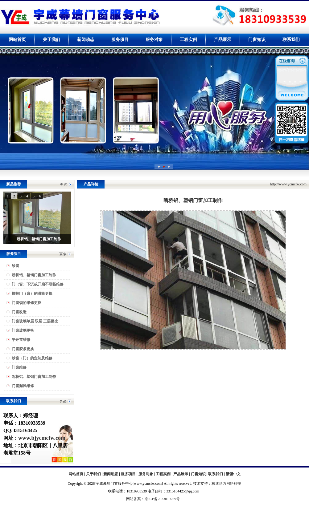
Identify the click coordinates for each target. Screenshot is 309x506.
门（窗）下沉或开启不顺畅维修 (38, 284)
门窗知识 (257, 39)
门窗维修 (19, 367)
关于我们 (51, 39)
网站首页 (17, 39)
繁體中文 (233, 474)
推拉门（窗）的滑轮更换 (32, 293)
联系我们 (291, 39)
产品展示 (222, 39)
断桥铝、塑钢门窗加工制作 (34, 275)
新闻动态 (85, 39)
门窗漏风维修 (23, 386)
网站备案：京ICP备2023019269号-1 (154, 499)
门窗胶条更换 (23, 349)
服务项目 (120, 39)
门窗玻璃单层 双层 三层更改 (35, 321)
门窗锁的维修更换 (26, 303)
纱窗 (15, 266)
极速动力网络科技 (226, 483)
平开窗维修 (21, 340)
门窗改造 (19, 312)
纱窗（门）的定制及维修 (32, 358)
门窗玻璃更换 (23, 330)
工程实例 (188, 39)
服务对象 (154, 39)
